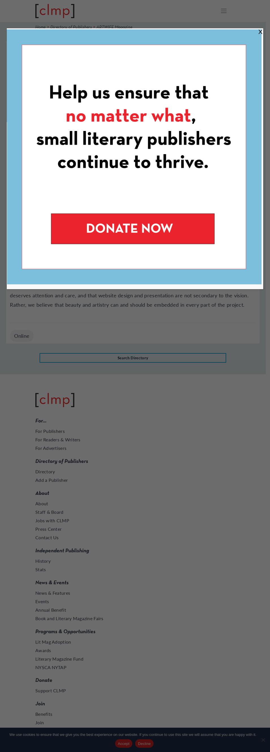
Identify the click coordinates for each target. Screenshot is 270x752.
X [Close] (260, 31)
